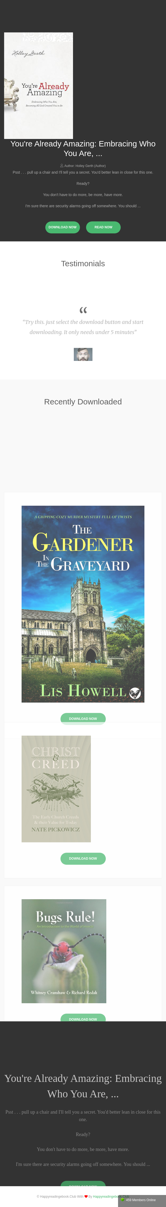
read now (103, 227)
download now (62, 227)
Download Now (83, 897)
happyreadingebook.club (111, 1196)
